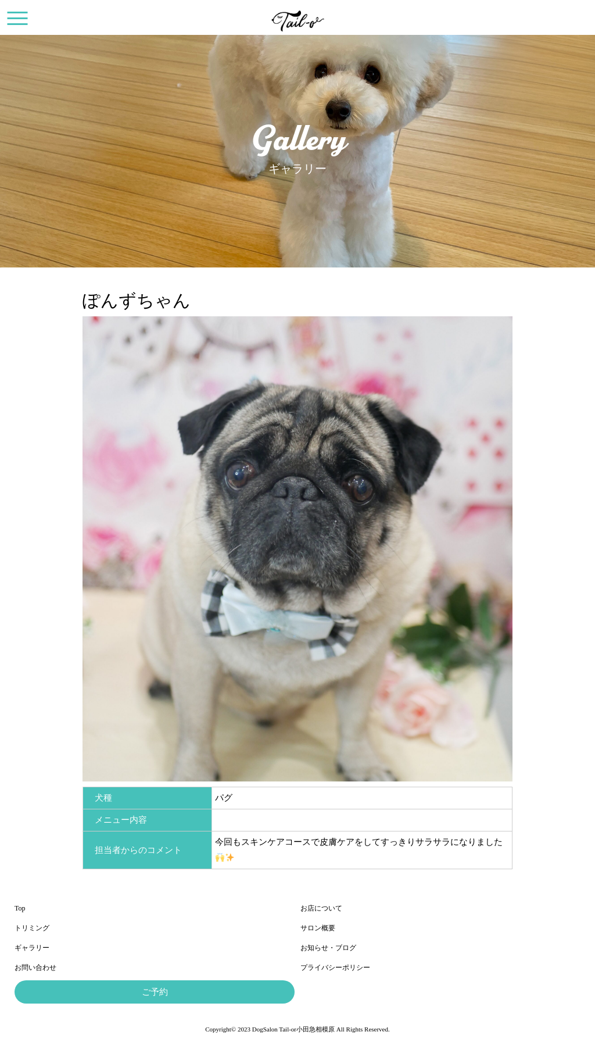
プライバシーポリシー (335, 967)
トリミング (32, 928)
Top (20, 908)
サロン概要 (317, 928)
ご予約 (155, 992)
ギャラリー (32, 948)
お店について (321, 908)
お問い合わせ (35, 967)
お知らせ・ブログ (328, 948)
